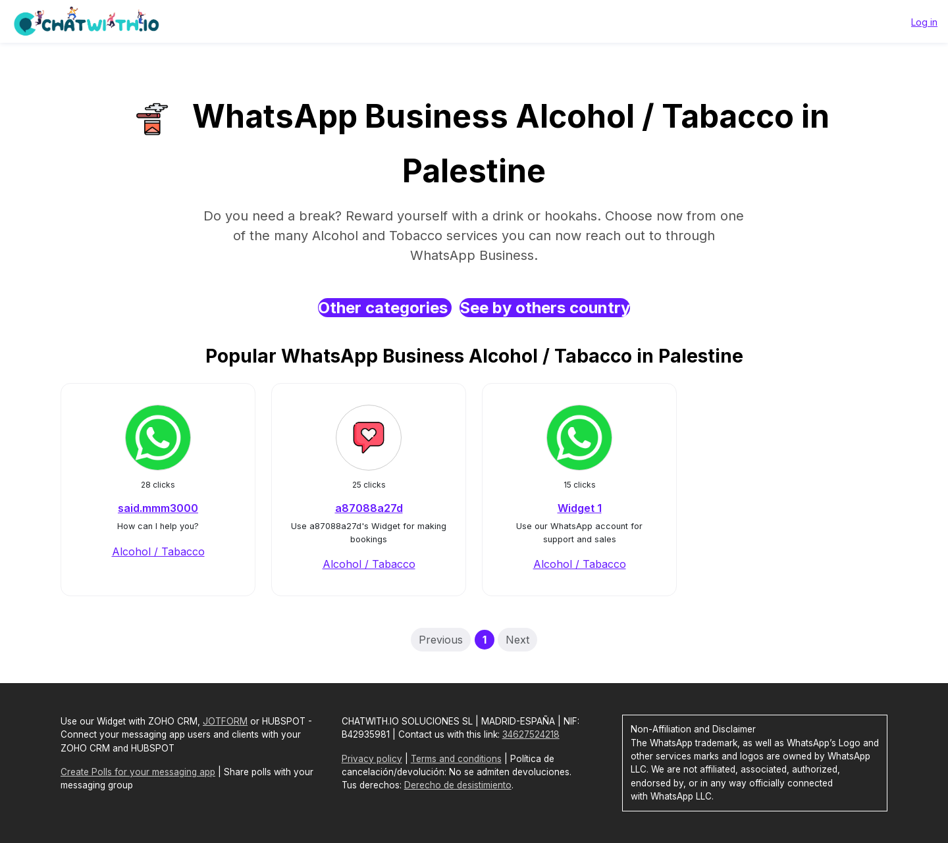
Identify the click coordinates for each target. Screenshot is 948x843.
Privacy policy (372, 759)
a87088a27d (369, 508)
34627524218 (531, 734)
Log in (924, 22)
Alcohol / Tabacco (158, 551)
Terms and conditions (456, 759)
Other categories (385, 307)
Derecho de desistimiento (458, 785)
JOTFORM (225, 721)
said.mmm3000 (158, 508)
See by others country (545, 307)
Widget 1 (580, 508)
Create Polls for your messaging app (138, 772)
